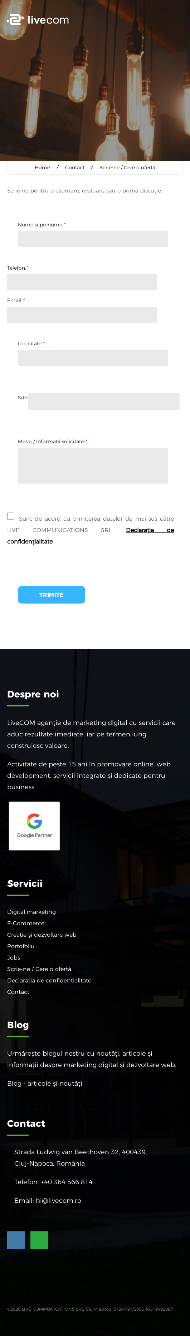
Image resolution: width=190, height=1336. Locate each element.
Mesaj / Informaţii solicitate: (52, 441)
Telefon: (18, 267)
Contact (74, 167)
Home (42, 167)
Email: (16, 300)
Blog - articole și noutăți (44, 1083)
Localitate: (31, 343)
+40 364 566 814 (67, 1182)
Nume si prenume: (42, 224)
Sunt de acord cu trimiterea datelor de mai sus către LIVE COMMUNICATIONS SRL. (90, 526)
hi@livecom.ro (58, 1200)
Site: (23, 397)
